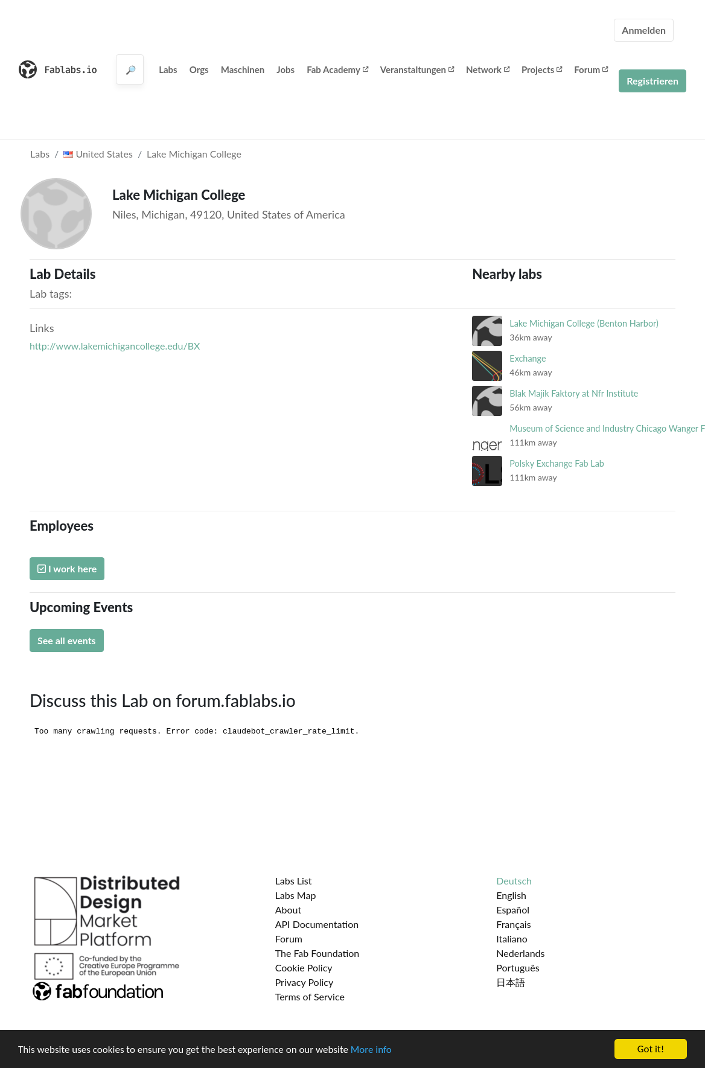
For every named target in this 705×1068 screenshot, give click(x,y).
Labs (168, 69)
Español (512, 909)
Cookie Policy (304, 967)
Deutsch (514, 880)
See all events (66, 640)
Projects (542, 69)
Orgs (199, 69)
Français (513, 924)
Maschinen (243, 69)
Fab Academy (337, 69)
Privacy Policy (304, 982)
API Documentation (317, 924)
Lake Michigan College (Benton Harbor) (584, 323)
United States (98, 153)
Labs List (293, 880)
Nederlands (520, 953)
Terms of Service (310, 996)
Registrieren (652, 80)
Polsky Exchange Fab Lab (556, 463)
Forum (591, 69)
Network (487, 69)
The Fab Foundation (317, 953)
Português (517, 967)
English (511, 895)
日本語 (510, 982)
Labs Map (295, 895)
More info (371, 1049)
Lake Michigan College (194, 153)
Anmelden (644, 30)
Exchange (527, 358)
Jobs (285, 69)
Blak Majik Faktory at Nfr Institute (573, 393)
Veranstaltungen (417, 69)
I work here (67, 568)
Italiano (512, 938)
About (288, 909)
